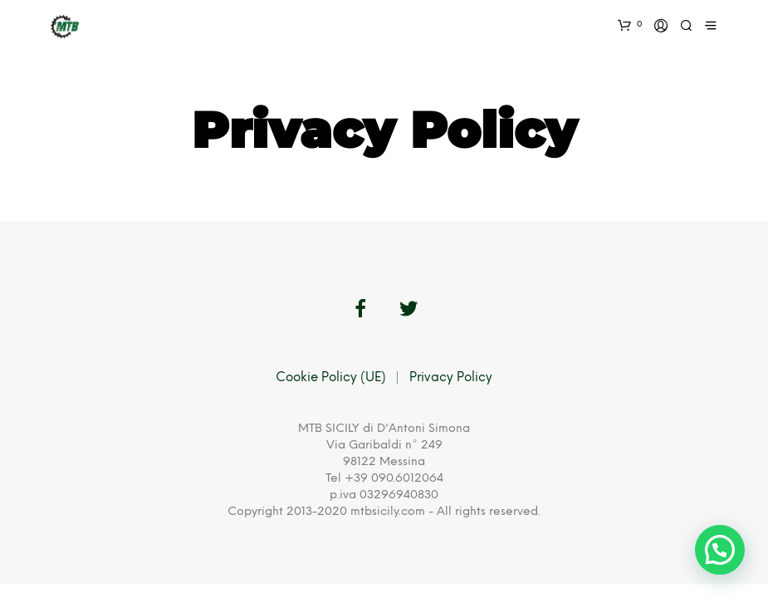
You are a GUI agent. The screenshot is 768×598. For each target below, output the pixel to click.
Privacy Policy (450, 378)
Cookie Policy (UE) (331, 378)
